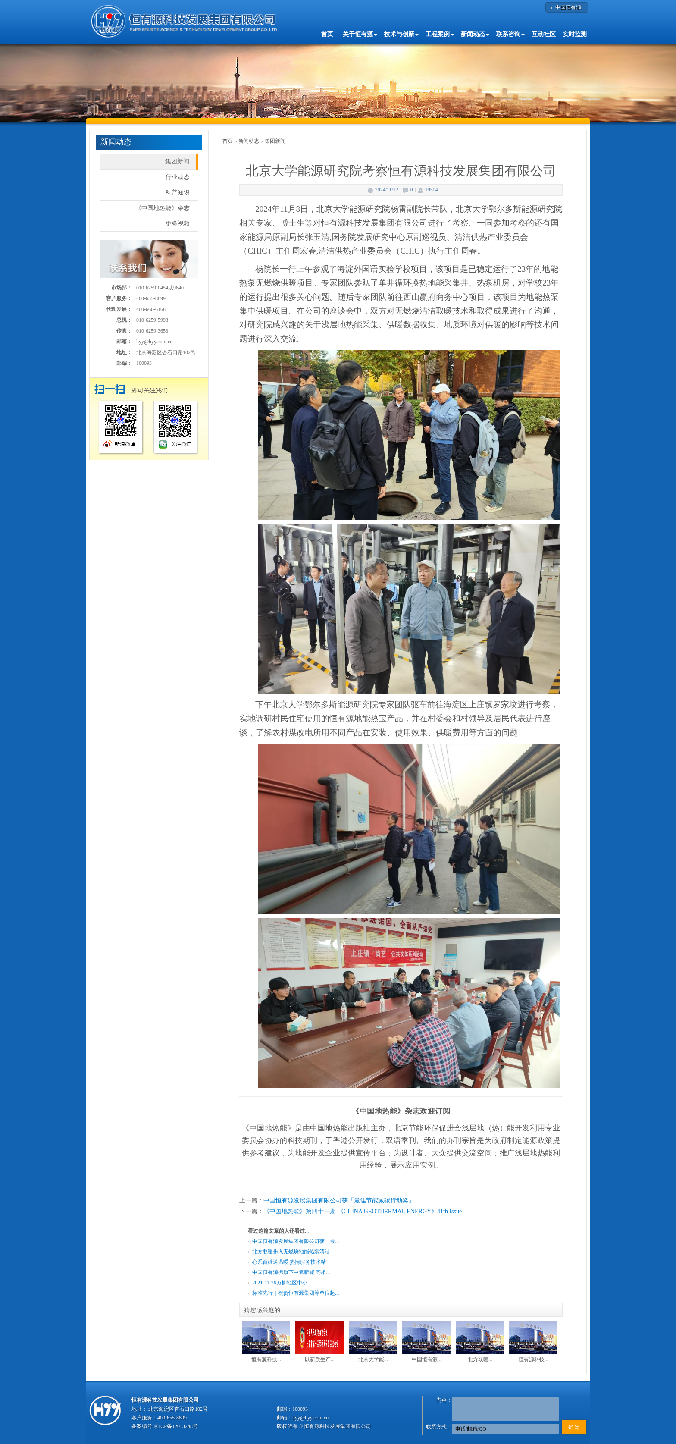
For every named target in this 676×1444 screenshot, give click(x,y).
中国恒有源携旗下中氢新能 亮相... (291, 1272)
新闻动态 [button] (475, 34)
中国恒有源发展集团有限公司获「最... (295, 1241)
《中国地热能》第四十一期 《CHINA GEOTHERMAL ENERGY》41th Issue (362, 1211)
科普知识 (178, 192)
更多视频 (178, 223)
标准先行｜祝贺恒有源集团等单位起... (295, 1293)
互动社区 (544, 34)
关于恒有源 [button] (360, 34)
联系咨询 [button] (510, 34)
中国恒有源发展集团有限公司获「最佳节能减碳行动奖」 (338, 1200)
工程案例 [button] (440, 34)
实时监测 (575, 34)
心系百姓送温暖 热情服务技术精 (289, 1262)
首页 (327, 34)
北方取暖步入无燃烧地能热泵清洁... (293, 1252)
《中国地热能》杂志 (162, 208)
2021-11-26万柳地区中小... (281, 1283)
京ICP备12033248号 (175, 1426)
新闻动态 (248, 141)
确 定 (574, 1427)
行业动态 (178, 177)
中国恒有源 (568, 7)
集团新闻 (177, 161)
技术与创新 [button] (401, 34)
